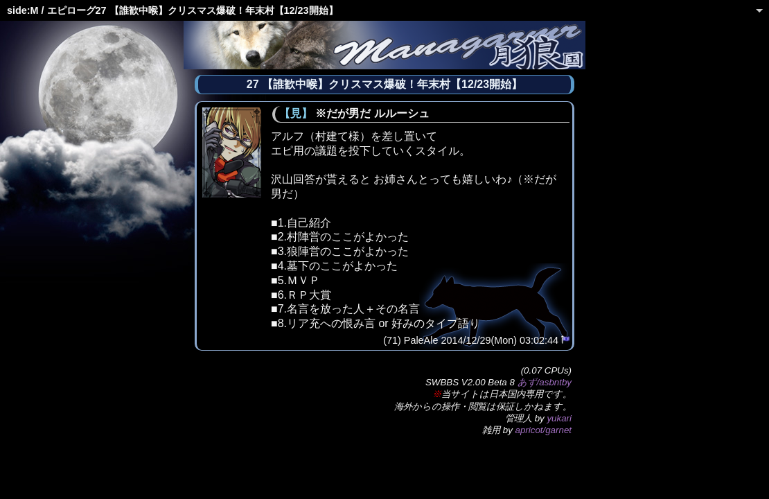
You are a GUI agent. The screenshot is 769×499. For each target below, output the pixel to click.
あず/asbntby (545, 382)
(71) (392, 340)
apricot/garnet (543, 430)
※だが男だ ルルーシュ (372, 113)
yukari (559, 418)
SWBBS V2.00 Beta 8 (470, 382)
